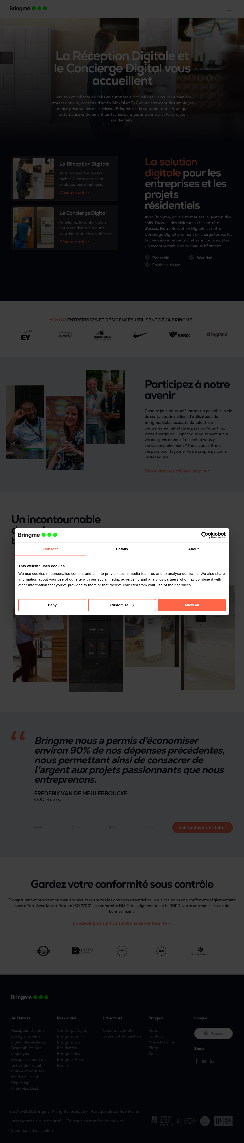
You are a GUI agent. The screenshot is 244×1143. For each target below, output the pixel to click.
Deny (52, 605)
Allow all (191, 605)
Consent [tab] (50, 549)
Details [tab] (122, 549)
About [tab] (193, 549)
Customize (122, 605)
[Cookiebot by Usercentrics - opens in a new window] (205, 535)
